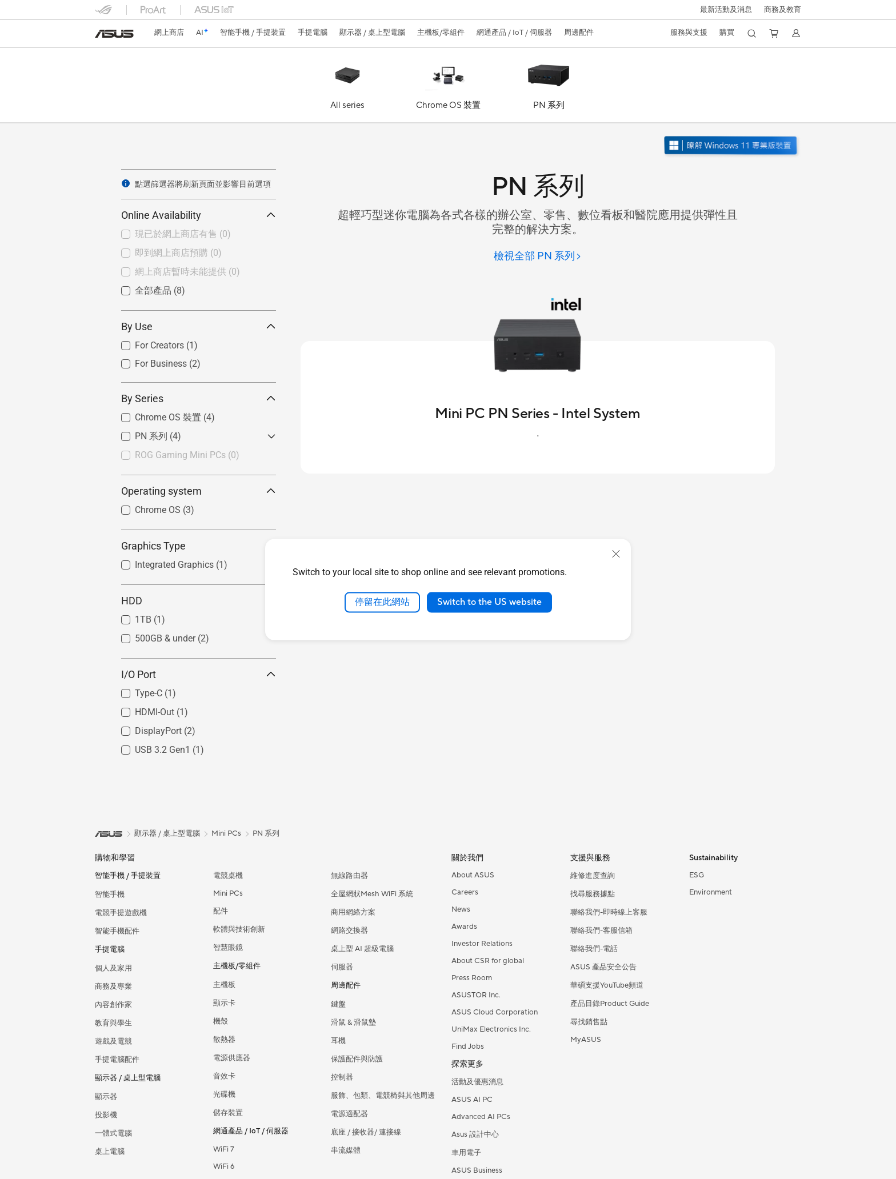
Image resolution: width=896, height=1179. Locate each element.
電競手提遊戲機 (121, 912)
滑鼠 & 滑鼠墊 (353, 1022)
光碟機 (224, 1094)
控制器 (342, 1077)
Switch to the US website (489, 602)
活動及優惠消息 (477, 1081)
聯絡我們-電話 (594, 948)
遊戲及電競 (113, 1041)
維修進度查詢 (592, 875)
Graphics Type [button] (198, 546)
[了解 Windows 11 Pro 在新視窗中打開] (732, 146)
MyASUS (585, 1039)
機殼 (220, 1021)
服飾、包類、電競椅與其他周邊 (383, 1095)
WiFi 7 (223, 1149)
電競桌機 (228, 875)
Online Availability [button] (198, 215)
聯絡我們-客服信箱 (601, 930)
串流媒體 (346, 1150)
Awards (464, 926)
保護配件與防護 (357, 1059)
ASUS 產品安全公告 (603, 967)
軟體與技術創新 (239, 929)
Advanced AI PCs (480, 1116)
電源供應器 (231, 1057)
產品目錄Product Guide (609, 1003)
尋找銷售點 (588, 1021)
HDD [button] (198, 601)
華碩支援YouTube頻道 (606, 985)
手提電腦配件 (117, 1059)
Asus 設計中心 (475, 1134)
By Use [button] (198, 326)
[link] (114, 34)
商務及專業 (113, 986)
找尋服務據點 (592, 894)
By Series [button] (198, 398)
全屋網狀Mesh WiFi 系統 (372, 894)
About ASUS (472, 875)
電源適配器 (349, 1113)
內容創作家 (113, 1004)
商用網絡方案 (353, 912)
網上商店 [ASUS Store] (169, 32)
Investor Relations (482, 943)
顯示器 (106, 1096)
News (460, 909)
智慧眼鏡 (228, 947)
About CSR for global (487, 960)
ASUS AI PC (472, 1099)
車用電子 (466, 1152)
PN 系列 (266, 833)
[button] (726, 9)
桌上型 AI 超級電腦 (362, 948)
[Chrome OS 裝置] (448, 88)
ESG (696, 875)
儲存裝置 (228, 1112)
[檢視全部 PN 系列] (538, 256)
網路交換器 (349, 930)
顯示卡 (224, 1003)
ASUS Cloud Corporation (494, 1012)
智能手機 (110, 894)
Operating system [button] (198, 491)
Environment (710, 892)
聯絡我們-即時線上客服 (608, 912)
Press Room (471, 977)
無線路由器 (349, 875)
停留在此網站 (382, 602)
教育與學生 (113, 1023)
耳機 (338, 1040)
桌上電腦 (110, 1151)
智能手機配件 (117, 931)
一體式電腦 (113, 1133)
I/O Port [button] (198, 674)
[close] (616, 554)
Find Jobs (467, 1046)
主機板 (224, 984)
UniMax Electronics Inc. (491, 1029)
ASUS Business (476, 1170)
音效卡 (224, 1076)
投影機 (106, 1115)
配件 (220, 911)
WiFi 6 (223, 1166)
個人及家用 (113, 968)
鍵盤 (338, 1004)
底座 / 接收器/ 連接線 (366, 1132)
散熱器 (224, 1039)
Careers (464, 892)
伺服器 (342, 967)
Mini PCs (228, 893)
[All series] (347, 88)
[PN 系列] (548, 88)
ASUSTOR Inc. (476, 995)
